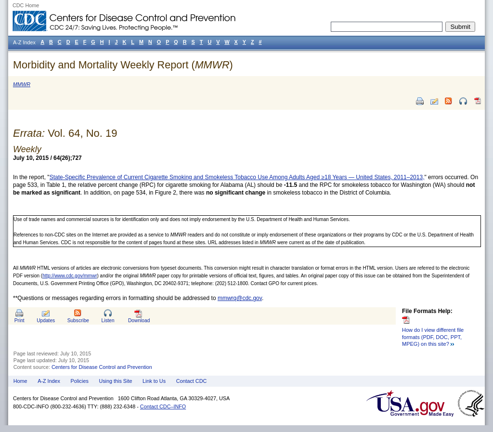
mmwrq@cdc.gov (240, 298)
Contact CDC (191, 381)
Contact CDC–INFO (163, 406)
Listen (107, 320)
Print (19, 320)
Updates (46, 320)
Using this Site (115, 381)
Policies (80, 381)
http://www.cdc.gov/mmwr (69, 275)
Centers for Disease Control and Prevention (102, 367)
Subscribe (78, 320)
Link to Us (154, 381)
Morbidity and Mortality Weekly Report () (123, 65)
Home (20, 381)
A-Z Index (49, 381)
